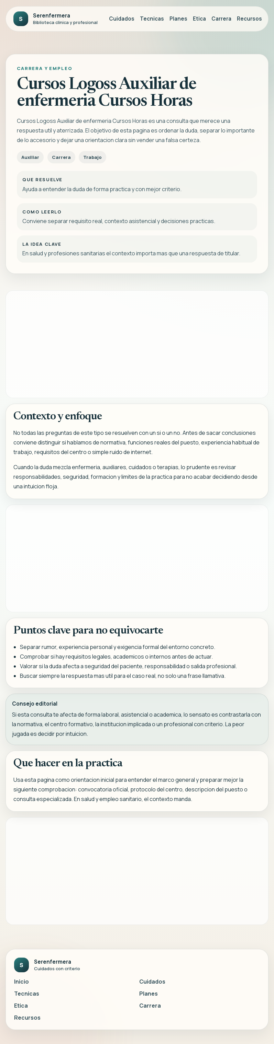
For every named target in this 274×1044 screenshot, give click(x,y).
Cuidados (121, 18)
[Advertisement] (137, 344)
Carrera (221, 18)
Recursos (249, 18)
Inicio (21, 981)
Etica (199, 18)
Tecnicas (152, 18)
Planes (178, 18)
